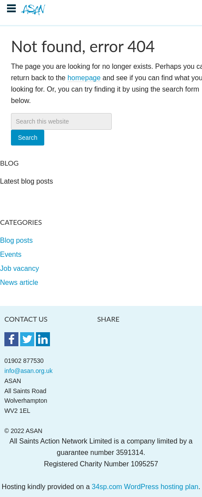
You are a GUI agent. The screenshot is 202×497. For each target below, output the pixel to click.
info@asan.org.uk (28, 370)
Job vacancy (19, 268)
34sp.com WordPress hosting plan (145, 486)
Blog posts (16, 240)
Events (10, 254)
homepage (84, 78)
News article (19, 282)
